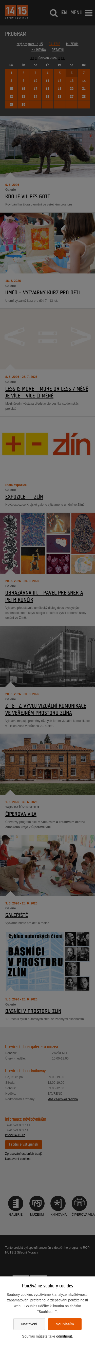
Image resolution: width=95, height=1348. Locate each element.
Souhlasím (65, 1324)
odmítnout (64, 1336)
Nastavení (29, 1324)
